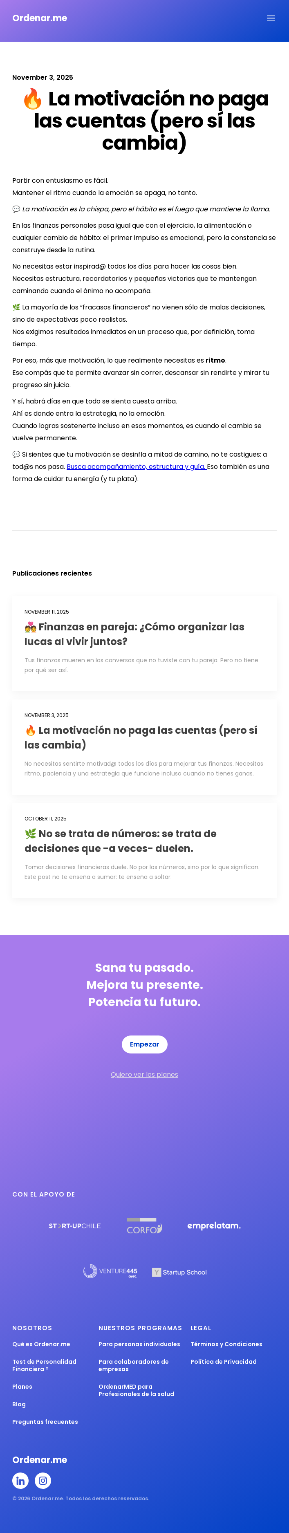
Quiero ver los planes (144, 1074)
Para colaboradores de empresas (134, 1365)
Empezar (144, 1044)
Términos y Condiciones (226, 1344)
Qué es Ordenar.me (41, 1344)
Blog (19, 1404)
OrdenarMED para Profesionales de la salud (136, 1390)
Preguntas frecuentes (45, 1421)
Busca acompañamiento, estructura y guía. (137, 466)
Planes (22, 1386)
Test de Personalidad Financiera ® (44, 1365)
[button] (271, 18)
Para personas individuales (139, 1344)
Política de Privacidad (223, 1361)
